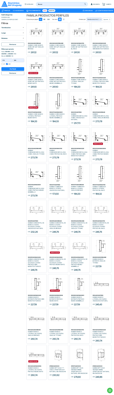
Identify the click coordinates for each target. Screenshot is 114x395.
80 (44, 19)
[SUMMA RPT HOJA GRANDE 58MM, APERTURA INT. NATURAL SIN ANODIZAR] (101, 362)
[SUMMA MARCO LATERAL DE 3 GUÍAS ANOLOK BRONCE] (37, 325)
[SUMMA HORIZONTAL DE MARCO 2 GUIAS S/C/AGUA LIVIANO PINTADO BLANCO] (101, 217)
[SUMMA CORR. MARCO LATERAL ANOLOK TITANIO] (80, 73)
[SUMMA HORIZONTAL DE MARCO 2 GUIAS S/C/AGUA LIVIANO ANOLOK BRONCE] (58, 217)
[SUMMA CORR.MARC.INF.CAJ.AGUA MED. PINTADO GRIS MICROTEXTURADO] (80, 144)
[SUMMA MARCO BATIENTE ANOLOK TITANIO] (101, 254)
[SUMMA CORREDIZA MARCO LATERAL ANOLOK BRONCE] (80, 181)
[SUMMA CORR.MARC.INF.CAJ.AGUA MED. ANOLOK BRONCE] (101, 108)
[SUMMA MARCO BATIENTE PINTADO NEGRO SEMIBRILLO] (80, 290)
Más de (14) (7, 56)
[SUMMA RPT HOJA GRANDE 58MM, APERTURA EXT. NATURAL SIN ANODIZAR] (80, 362)
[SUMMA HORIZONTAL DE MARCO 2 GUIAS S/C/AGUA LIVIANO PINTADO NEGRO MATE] (58, 254)
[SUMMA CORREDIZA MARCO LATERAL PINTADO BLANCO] (101, 181)
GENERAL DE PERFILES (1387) (9, 19)
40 (41, 19)
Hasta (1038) (7, 51)
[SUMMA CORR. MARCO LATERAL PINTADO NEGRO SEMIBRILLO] (58, 108)
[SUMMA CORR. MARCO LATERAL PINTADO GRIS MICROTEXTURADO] (101, 73)
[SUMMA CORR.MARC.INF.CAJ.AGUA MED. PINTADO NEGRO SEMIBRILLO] (37, 181)
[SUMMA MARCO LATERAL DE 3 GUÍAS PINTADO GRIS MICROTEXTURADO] (101, 325)
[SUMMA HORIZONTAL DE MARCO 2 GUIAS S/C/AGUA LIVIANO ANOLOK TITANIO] (80, 217)
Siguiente (106, 19)
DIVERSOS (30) (5, 17)
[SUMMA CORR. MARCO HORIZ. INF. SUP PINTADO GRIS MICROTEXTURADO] (101, 38)
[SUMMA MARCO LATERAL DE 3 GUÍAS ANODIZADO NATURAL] (101, 290)
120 (48, 19)
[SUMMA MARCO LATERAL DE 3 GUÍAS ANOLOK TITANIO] (58, 325)
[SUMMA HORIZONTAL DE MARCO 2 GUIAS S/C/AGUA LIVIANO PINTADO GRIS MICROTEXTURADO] (37, 254)
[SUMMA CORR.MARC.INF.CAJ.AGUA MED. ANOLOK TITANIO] (37, 144)
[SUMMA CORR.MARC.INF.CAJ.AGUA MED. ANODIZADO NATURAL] (80, 108)
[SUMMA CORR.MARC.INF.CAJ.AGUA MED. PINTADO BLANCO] (58, 144)
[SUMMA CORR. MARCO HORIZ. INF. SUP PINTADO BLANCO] (80, 38)
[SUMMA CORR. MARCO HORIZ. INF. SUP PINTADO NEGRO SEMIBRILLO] (58, 73)
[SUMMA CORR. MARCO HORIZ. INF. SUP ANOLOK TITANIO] (58, 38)
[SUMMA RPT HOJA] (58, 362)
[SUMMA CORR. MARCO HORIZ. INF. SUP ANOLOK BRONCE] (37, 38)
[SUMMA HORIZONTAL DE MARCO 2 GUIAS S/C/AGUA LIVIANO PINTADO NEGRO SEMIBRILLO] (80, 254)
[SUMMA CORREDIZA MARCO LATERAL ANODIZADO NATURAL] (58, 181)
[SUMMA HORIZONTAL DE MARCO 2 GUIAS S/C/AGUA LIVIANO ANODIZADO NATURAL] (37, 217)
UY (4, 64)
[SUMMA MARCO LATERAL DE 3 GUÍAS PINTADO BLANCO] (80, 325)
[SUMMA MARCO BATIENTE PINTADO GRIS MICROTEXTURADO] (37, 290)
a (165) (8, 54)
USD (9, 64)
